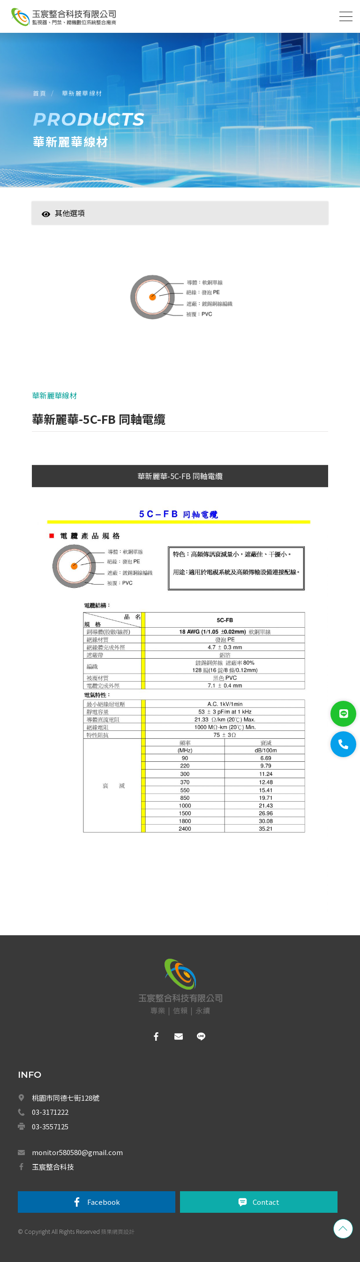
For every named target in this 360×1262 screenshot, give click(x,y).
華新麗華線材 (82, 93)
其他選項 (63, 212)
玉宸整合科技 (53, 1167)
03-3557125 (50, 1126)
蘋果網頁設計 (118, 1231)
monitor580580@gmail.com (77, 1152)
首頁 (39, 93)
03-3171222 (50, 1112)
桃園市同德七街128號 (65, 1098)
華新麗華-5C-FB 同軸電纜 (180, 475)
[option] (180, 304)
